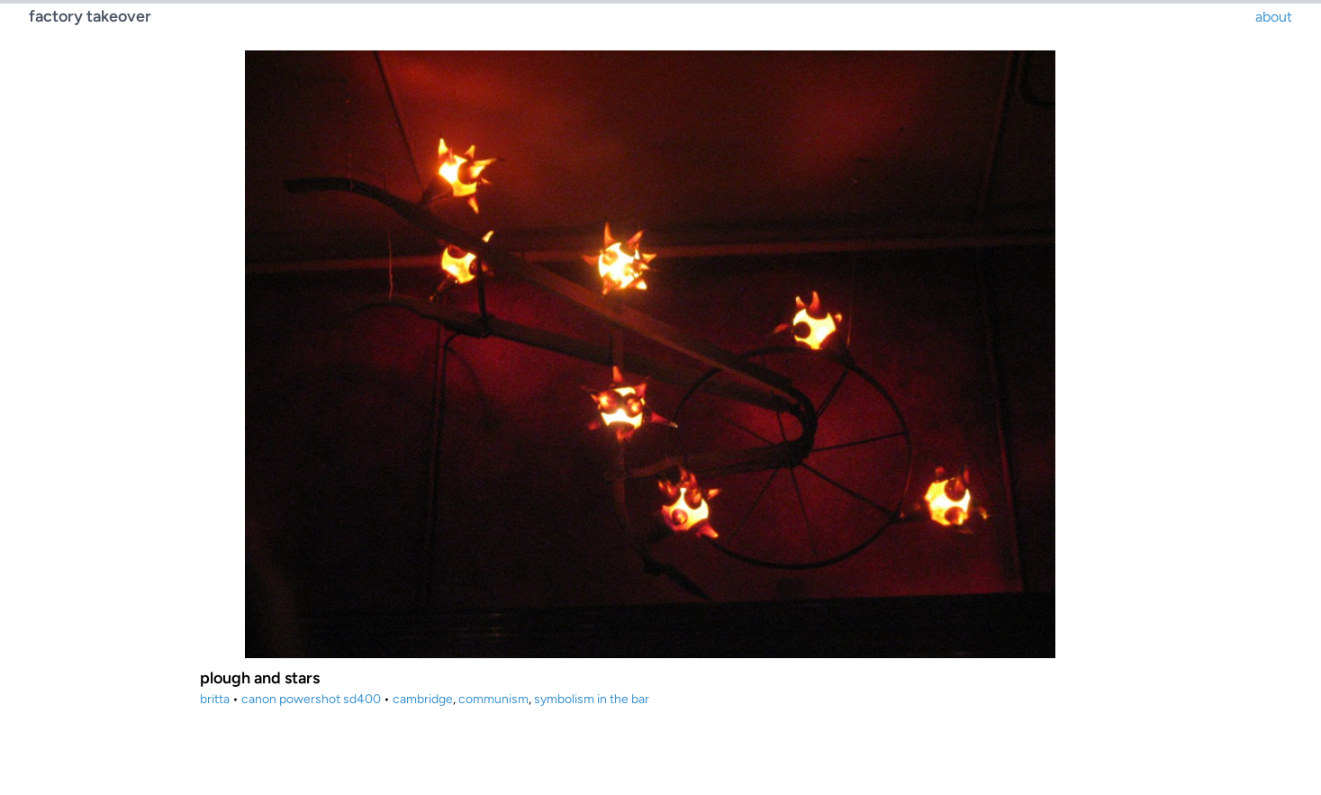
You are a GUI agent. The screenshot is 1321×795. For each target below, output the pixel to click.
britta (215, 699)
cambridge (423, 699)
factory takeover (90, 16)
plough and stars (260, 678)
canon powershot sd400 (311, 699)
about (1273, 16)
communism (493, 699)
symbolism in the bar (591, 699)
